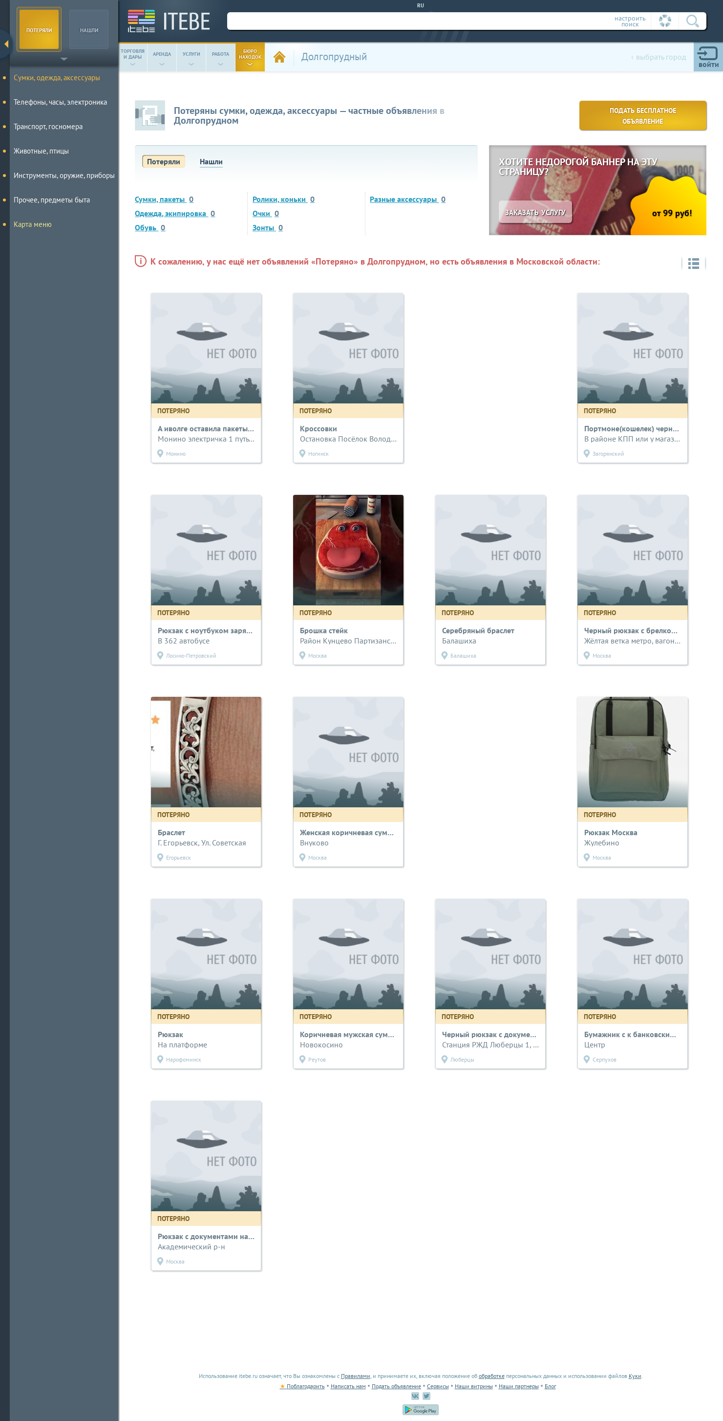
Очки (266, 213)
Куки (635, 1375)
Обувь (150, 227)
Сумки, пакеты (164, 199)
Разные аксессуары (408, 199)
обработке (492, 1375)
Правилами (355, 1375)
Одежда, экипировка (175, 213)
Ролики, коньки (284, 199)
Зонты (268, 227)
